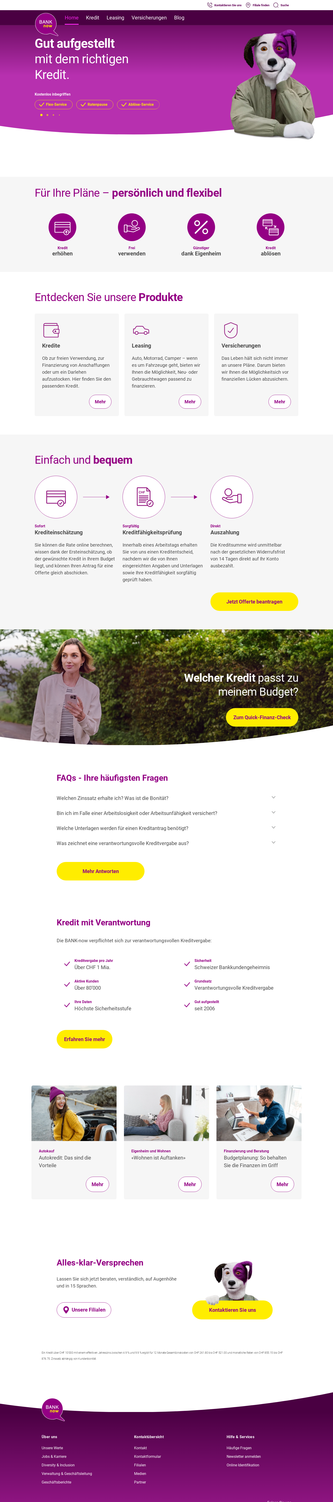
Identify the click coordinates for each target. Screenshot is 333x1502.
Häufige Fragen (239, 1448)
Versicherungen (149, 18)
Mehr (97, 1184)
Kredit (92, 18)
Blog (179, 18)
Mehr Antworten (101, 871)
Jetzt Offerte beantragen (254, 602)
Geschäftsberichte (56, 1482)
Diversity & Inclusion (58, 1465)
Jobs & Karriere (54, 1456)
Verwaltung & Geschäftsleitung (67, 1473)
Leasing (115, 18)
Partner (140, 1482)
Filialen (140, 1465)
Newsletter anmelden (244, 1456)
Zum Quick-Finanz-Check (262, 717)
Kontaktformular (147, 1456)
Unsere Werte (52, 1448)
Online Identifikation (243, 1465)
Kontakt (140, 1448)
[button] (54, 104)
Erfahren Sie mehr (84, 1039)
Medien (140, 1473)
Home (72, 18)
